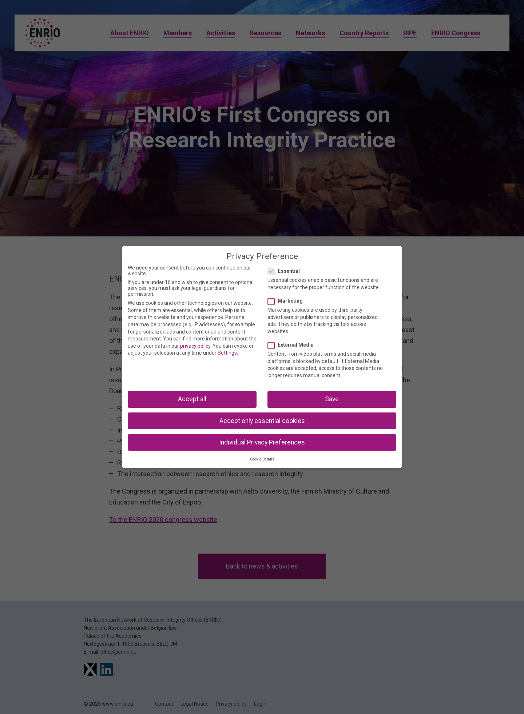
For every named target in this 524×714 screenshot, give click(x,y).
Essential (286, 271)
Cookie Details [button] (262, 459)
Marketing (287, 301)
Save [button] (332, 399)
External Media (292, 345)
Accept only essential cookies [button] (262, 420)
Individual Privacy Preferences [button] (262, 442)
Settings (227, 353)
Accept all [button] (192, 399)
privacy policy (195, 346)
